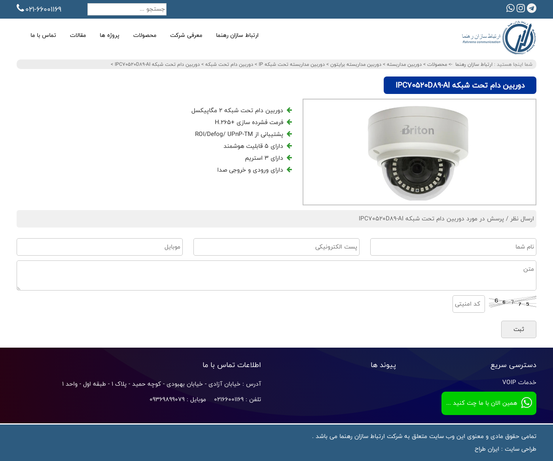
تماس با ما (43, 35)
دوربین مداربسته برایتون (355, 64)
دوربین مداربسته (403, 64)
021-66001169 (39, 9)
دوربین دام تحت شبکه (228, 64)
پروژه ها (109, 35)
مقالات (78, 35)
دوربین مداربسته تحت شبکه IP (291, 64)
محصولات (144, 35)
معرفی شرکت (186, 35)
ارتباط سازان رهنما (237, 35)
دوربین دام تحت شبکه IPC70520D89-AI (156, 64)
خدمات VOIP (519, 382)
